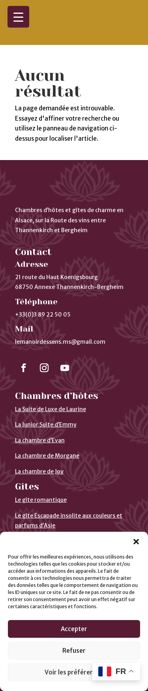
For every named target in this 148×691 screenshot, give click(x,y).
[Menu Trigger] (18, 17)
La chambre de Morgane (47, 431)
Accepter (74, 629)
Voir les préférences (74, 672)
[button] (136, 542)
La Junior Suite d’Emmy (46, 400)
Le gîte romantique (41, 475)
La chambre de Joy (39, 447)
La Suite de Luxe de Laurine (50, 385)
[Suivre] (23, 343)
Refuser (74, 650)
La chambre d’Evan (40, 416)
